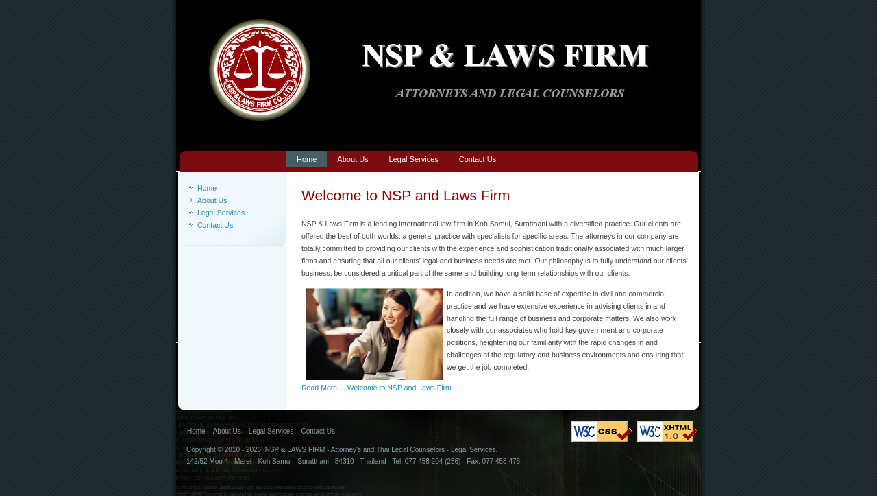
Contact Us (215, 225)
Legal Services (221, 213)
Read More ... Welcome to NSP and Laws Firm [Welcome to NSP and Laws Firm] (376, 387)
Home (207, 188)
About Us (212, 200)
